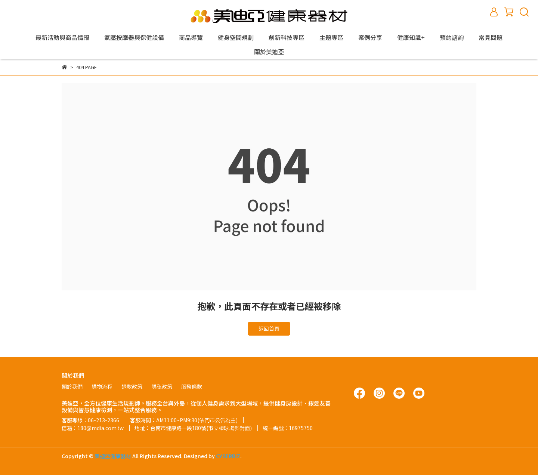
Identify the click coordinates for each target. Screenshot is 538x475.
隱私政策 (161, 386)
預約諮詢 (452, 37)
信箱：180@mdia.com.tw (93, 428)
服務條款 (191, 386)
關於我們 (72, 386)
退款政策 (131, 386)
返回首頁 (269, 328)
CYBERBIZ (228, 456)
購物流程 (102, 386)
